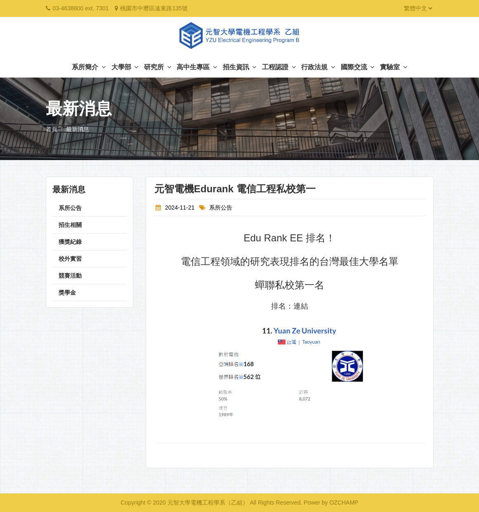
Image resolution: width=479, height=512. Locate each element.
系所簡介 (88, 67)
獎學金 (67, 292)
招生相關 (70, 225)
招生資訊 (239, 67)
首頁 (51, 129)
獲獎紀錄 (70, 241)
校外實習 (70, 258)
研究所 (157, 67)
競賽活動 (70, 275)
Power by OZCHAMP (331, 502)
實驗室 (393, 67)
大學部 (124, 67)
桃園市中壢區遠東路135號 (153, 8)
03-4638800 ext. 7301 (80, 8)
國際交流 (357, 67)
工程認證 (278, 67)
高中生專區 (197, 67)
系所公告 (70, 208)
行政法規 (318, 67)
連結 (300, 306)
